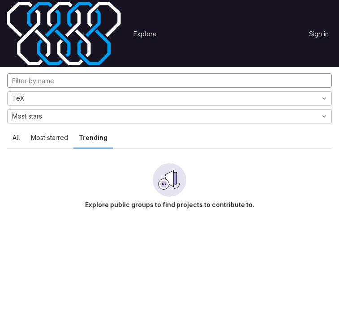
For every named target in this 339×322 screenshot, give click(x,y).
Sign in (319, 34)
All (16, 137)
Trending (93, 137)
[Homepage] (64, 33)
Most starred (49, 137)
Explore (145, 34)
